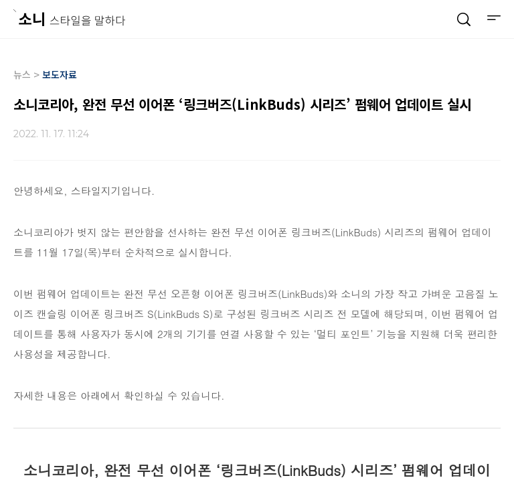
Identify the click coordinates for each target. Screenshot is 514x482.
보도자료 (59, 74)
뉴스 (22, 74)
